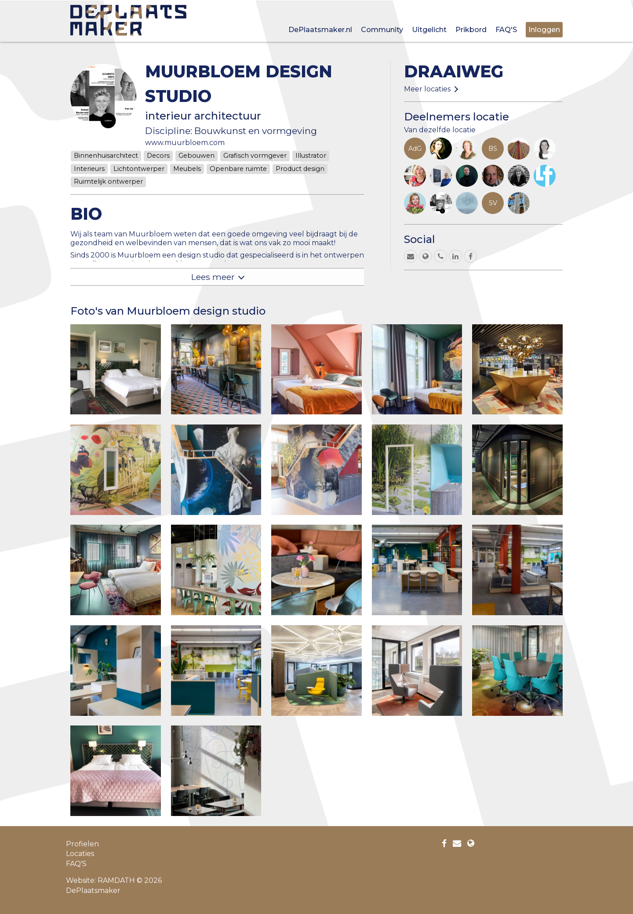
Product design (300, 169)
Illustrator (310, 156)
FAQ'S (506, 29)
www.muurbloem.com (185, 142)
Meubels (187, 169)
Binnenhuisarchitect (106, 156)
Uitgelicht (429, 29)
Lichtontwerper (138, 169)
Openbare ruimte (238, 169)
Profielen (82, 844)
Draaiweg (453, 71)
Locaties (80, 853)
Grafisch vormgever (255, 156)
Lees (213, 277)
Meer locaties (427, 89)
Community (382, 29)
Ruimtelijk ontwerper (108, 181)
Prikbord (471, 29)
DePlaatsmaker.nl (320, 29)
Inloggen (544, 29)
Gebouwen (196, 156)
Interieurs (89, 169)
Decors (158, 156)
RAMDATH (116, 880)
